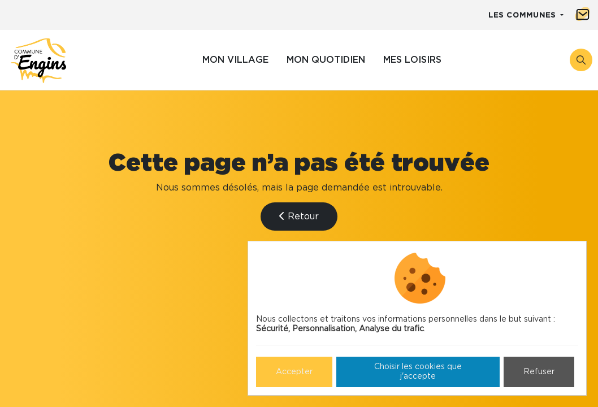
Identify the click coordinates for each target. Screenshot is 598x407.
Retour (299, 216)
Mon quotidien (326, 59)
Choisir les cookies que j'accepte (418, 371)
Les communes (523, 15)
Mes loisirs (412, 59)
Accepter (294, 372)
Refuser (538, 372)
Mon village (235, 59)
